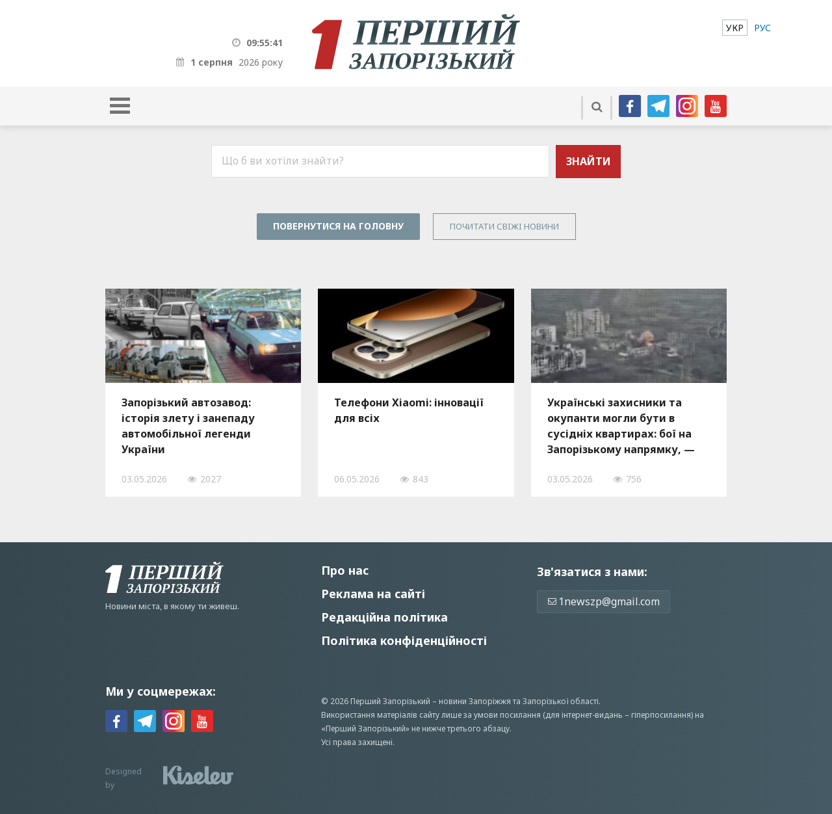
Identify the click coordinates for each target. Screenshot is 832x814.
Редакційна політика (384, 617)
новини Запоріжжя (475, 701)
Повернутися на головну (338, 226)
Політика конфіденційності (404, 640)
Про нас (345, 570)
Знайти (588, 161)
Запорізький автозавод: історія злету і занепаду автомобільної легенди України (188, 425)
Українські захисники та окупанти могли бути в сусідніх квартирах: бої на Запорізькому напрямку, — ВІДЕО (621, 425)
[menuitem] (735, 28)
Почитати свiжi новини (504, 226)
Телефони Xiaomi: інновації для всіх (409, 410)
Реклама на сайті (373, 593)
